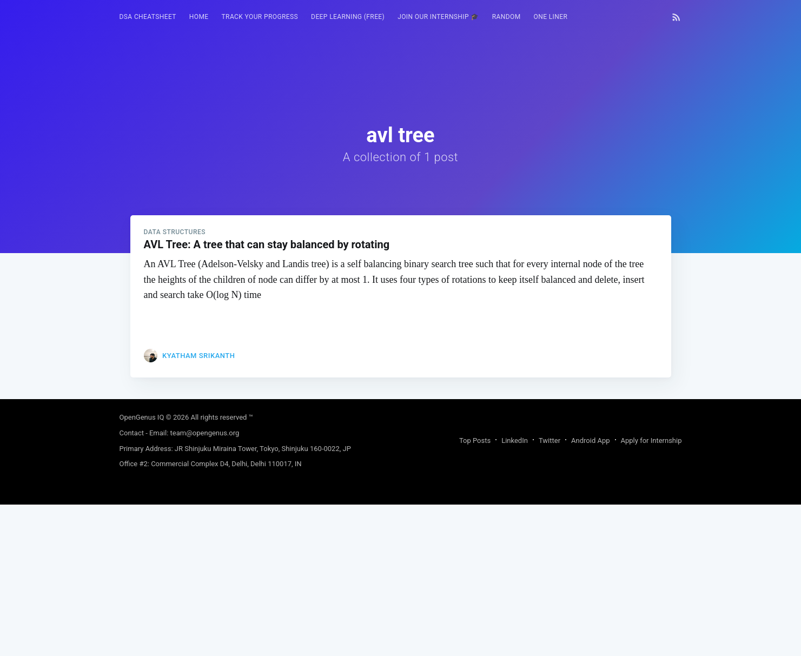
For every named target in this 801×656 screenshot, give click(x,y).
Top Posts (475, 592)
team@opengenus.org (205, 584)
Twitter (549, 592)
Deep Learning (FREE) (348, 17)
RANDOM (506, 17)
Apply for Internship (651, 592)
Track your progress (260, 17)
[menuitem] (148, 17)
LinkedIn (514, 592)
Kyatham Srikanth (198, 507)
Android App (590, 592)
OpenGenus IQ (142, 569)
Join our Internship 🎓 (438, 17)
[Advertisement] (401, 329)
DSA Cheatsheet (148, 17)
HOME (199, 17)
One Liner (551, 17)
